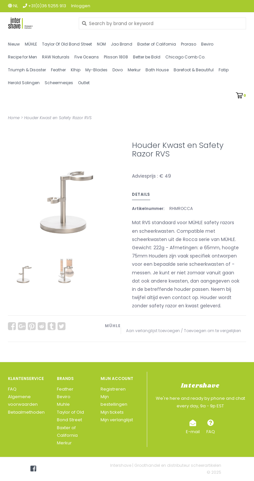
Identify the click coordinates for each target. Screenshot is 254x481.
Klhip (75, 70)
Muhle (63, 404)
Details (141, 194)
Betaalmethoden (26, 412)
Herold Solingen (24, 83)
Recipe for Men (22, 57)
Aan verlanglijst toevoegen (153, 330)
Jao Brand (121, 44)
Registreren (113, 389)
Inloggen (80, 6)
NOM (101, 44)
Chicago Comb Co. (185, 57)
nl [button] (13, 6)
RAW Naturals (55, 57)
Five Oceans (86, 57)
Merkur (134, 70)
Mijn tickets (112, 412)
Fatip (224, 70)
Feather (58, 70)
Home (14, 117)
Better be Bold (146, 57)
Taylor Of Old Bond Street (67, 44)
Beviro (207, 44)
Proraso (188, 44)
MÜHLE (31, 44)
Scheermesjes (59, 83)
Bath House (157, 70)
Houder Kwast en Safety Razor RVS (58, 117)
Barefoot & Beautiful (194, 70)
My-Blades (96, 70)
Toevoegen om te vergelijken (212, 330)
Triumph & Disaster (27, 70)
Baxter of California (156, 44)
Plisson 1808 (116, 57)
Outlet (84, 83)
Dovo (117, 70)
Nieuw (14, 44)
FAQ (12, 389)
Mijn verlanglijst (117, 420)
